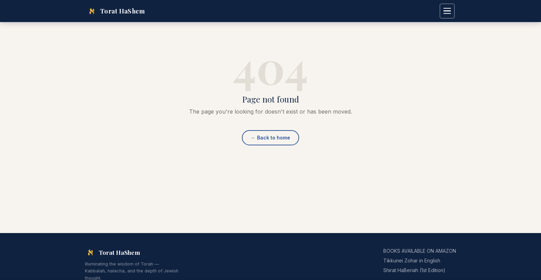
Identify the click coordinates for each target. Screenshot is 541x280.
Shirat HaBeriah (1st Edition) (414, 270)
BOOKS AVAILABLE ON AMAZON (419, 251)
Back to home (270, 138)
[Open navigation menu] (447, 11)
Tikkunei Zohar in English (411, 260)
